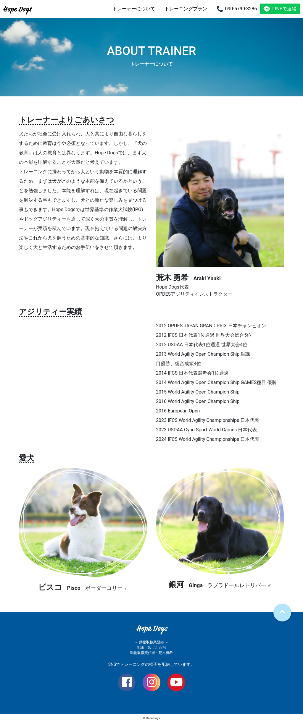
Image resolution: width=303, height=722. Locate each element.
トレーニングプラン (186, 9)
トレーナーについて (133, 9)
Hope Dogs (17, 9)
